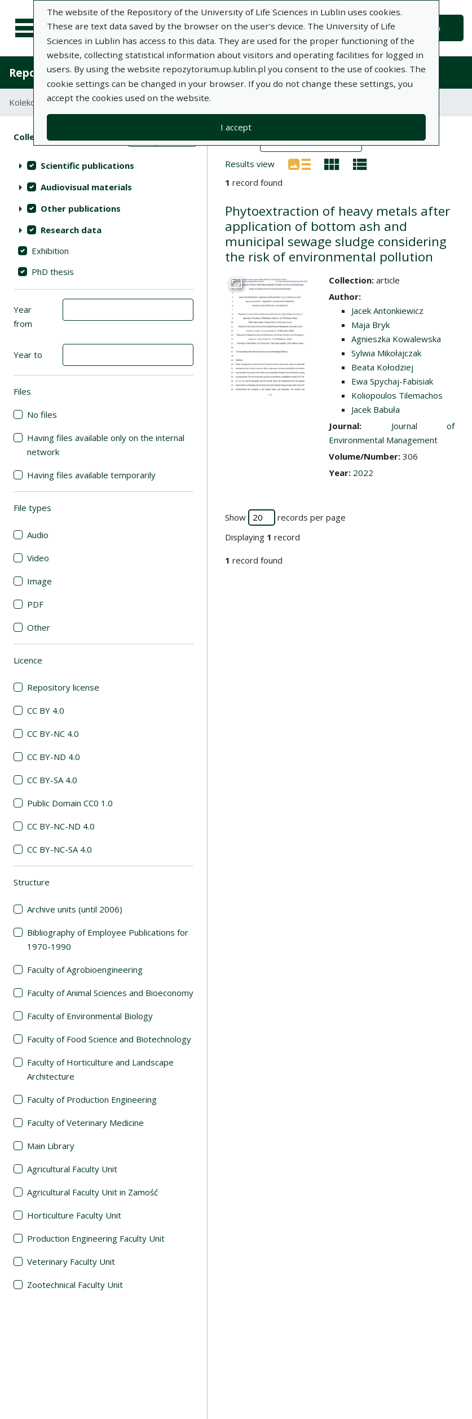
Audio (37, 534)
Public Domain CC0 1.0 (70, 803)
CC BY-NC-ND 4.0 (61, 826)
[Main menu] (29, 28)
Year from (23, 316)
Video (38, 558)
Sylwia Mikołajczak (386, 353)
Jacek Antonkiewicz (387, 310)
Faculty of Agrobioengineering (85, 969)
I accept (236, 127)
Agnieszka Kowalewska (396, 338)
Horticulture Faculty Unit (74, 1215)
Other (38, 627)
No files (42, 414)
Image (39, 581)
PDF (35, 604)
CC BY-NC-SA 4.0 (59, 849)
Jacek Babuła (375, 409)
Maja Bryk (370, 324)
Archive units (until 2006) (74, 909)
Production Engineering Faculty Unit (96, 1238)
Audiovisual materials (86, 187)
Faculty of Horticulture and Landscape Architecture (100, 1069)
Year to (28, 354)
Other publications (81, 208)
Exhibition (50, 250)
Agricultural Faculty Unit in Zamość (92, 1192)
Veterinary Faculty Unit (71, 1261)
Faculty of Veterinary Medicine (85, 1122)
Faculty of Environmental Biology (90, 1015)
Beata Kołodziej (382, 367)
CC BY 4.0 (45, 710)
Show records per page (285, 517)
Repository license (63, 687)
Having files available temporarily (91, 475)
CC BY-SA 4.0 (52, 779)
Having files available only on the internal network (105, 444)
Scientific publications (87, 165)
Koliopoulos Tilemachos (397, 395)
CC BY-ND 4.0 (53, 756)
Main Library (50, 1145)
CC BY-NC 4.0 (53, 733)
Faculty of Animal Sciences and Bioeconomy (110, 992)
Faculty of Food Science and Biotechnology (109, 1039)
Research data (71, 229)
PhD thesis (53, 271)
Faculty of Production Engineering (92, 1099)
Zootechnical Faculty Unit (75, 1284)
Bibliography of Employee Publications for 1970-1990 (107, 939)
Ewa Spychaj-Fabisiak (392, 381)
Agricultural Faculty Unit (72, 1169)
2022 (363, 472)
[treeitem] (103, 165)
